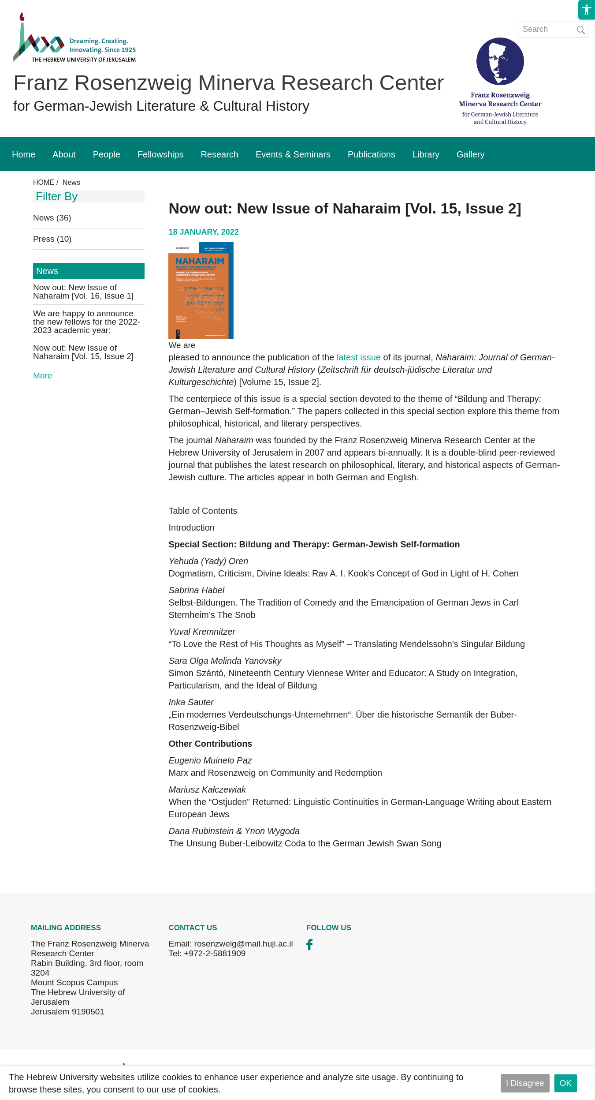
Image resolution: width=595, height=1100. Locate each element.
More (42, 375)
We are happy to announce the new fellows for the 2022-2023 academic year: (86, 321)
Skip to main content (38, 6)
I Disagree (525, 1083)
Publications (371, 154)
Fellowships (160, 154)
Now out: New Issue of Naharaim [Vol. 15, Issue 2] (83, 352)
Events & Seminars (293, 154)
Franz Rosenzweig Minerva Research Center (228, 82)
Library (426, 154)
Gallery (470, 154)
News (52, 217)
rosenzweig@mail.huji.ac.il (243, 943)
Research (219, 154)
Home (23, 154)
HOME (43, 182)
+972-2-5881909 (214, 953)
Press (52, 238)
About (63, 154)
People (106, 154)
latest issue (359, 357)
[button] (586, 9)
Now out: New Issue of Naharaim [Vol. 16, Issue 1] (83, 291)
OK (566, 1083)
